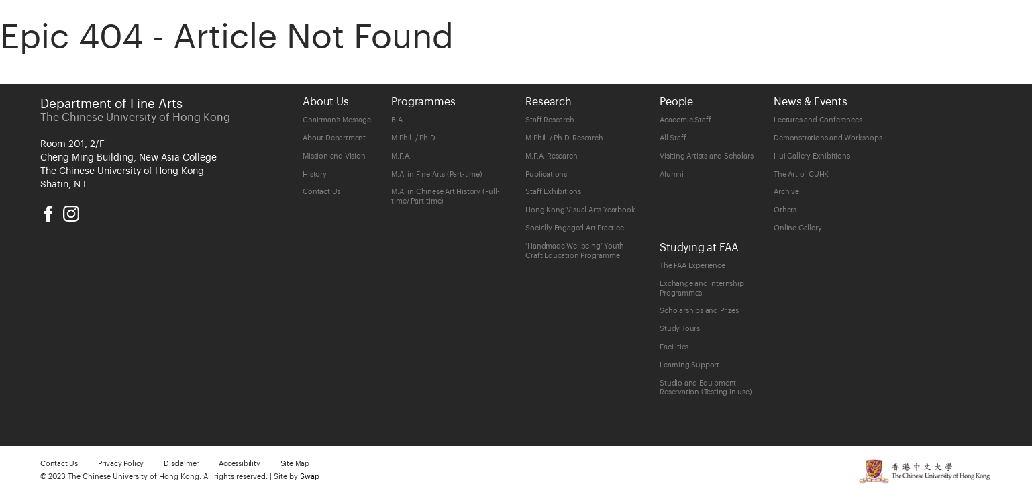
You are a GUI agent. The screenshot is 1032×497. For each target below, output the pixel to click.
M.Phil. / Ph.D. (413, 138)
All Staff (673, 138)
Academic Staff (685, 120)
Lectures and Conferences (818, 120)
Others (785, 210)
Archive (786, 191)
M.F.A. (401, 156)
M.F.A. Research (551, 156)
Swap (309, 476)
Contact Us (321, 191)
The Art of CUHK (801, 174)
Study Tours (680, 328)
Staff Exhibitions (553, 191)
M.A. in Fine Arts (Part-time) (436, 174)
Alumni (672, 174)
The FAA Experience (692, 265)
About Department (334, 138)
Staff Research (549, 120)
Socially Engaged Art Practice (574, 228)
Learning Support (689, 365)
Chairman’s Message (336, 120)
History (315, 174)
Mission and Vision (334, 156)
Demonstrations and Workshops (828, 138)
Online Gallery (797, 228)
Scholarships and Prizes (699, 310)
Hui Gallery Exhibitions (811, 156)
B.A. (397, 120)
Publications (546, 174)
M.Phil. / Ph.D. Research (564, 138)
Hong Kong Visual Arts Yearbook (580, 210)
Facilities (674, 347)
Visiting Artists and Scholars (706, 156)
